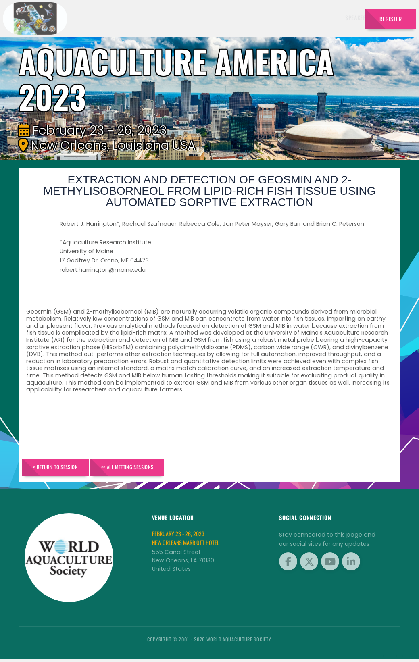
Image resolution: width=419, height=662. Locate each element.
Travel (345, 17)
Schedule (246, 17)
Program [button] (312, 17)
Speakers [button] (168, 17)
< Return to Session (62, 468)
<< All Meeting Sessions (150, 468)
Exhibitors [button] (207, 17)
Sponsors (279, 17)
